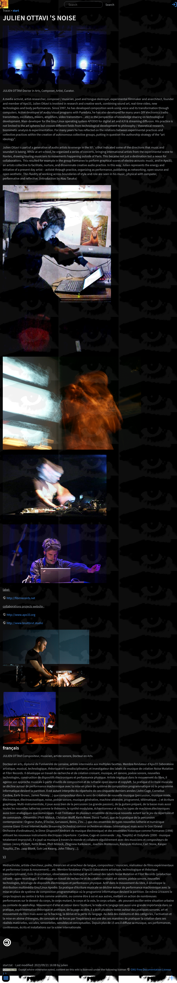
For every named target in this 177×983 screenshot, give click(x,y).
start (16, 10)
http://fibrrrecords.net (21, 598)
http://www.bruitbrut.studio (25, 623)
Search (109, 4)
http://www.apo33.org (21, 614)
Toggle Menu (5, 978)
